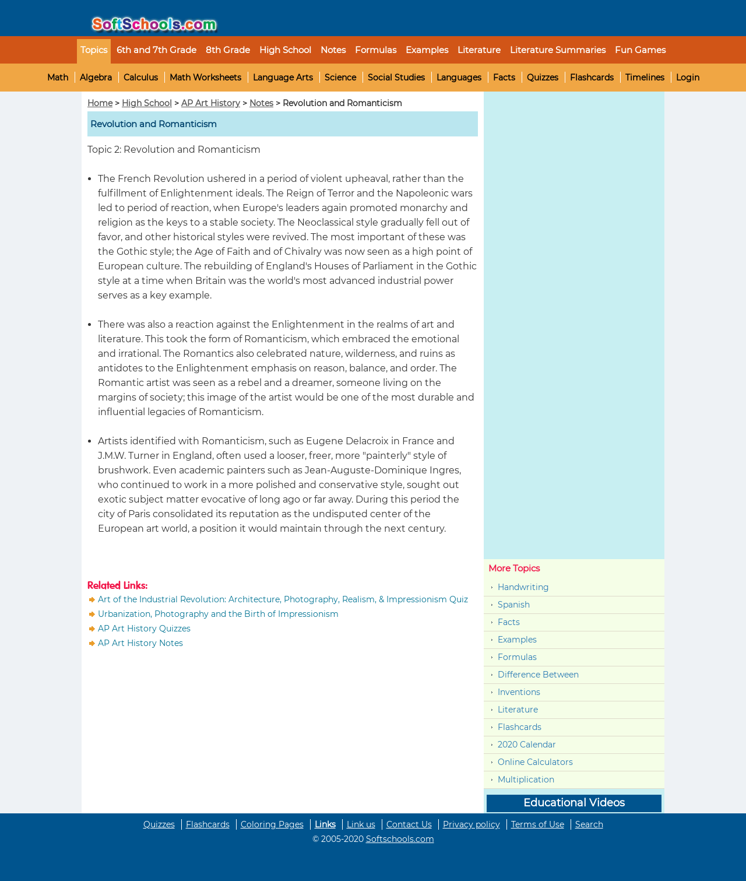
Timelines (644, 77)
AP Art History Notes (140, 643)
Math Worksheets (205, 77)
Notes (261, 103)
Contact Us (409, 824)
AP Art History (210, 103)
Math (57, 77)
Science (340, 77)
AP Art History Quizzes (144, 628)
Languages (459, 77)
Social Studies (396, 77)
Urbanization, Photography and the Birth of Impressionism (218, 614)
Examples (427, 49)
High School (147, 103)
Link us (361, 824)
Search (589, 824)
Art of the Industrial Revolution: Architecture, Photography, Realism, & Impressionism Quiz (283, 599)
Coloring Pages (272, 824)
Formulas (375, 49)
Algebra (96, 77)
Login (687, 77)
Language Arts (283, 77)
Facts (504, 77)
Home (99, 103)
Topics (93, 49)
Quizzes (542, 77)
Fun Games (640, 49)
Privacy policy (471, 824)
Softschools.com (400, 839)
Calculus (141, 77)
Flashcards (592, 77)
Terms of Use (537, 824)
